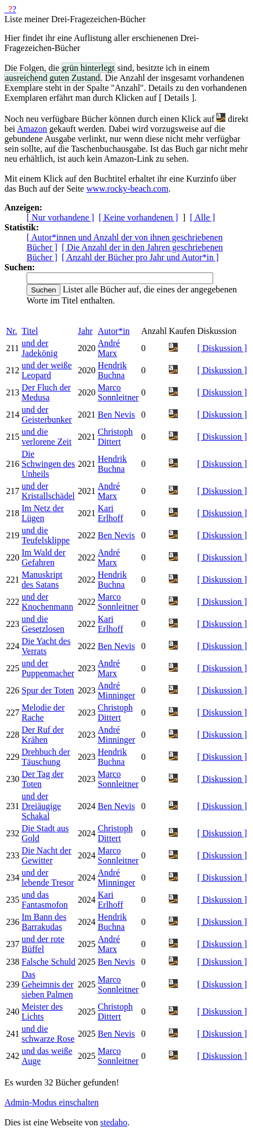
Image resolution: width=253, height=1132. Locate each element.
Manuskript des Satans (42, 579)
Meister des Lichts (42, 1011)
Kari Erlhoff (110, 513)
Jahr (85, 331)
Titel (30, 331)
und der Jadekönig (40, 348)
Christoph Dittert (115, 436)
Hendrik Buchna (112, 370)
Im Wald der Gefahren (43, 557)
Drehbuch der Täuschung (46, 756)
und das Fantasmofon (45, 899)
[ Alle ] (202, 217)
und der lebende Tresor (48, 877)
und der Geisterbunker (47, 414)
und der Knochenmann (47, 601)
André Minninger (117, 690)
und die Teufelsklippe (46, 535)
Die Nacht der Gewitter (46, 855)
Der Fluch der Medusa (46, 392)
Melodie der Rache (43, 712)
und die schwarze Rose (48, 1033)
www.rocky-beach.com (127, 188)
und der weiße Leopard (47, 370)
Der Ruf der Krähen (43, 734)
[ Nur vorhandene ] (60, 217)
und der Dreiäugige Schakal (41, 806)
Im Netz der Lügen (43, 513)
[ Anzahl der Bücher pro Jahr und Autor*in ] (140, 257)
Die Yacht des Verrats (46, 646)
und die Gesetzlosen (43, 624)
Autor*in (114, 331)
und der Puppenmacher (48, 668)
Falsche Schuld (48, 961)
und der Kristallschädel (48, 491)
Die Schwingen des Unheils (48, 463)
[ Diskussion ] (222, 348)
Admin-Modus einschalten (51, 1102)
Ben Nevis (116, 414)
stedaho (113, 1122)
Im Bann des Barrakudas (44, 922)
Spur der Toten (48, 690)
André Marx (109, 348)
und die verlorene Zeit (46, 436)
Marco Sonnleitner (118, 392)
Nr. (11, 331)
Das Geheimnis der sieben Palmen (48, 984)
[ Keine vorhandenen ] (138, 217)
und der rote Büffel (43, 944)
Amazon (32, 128)
